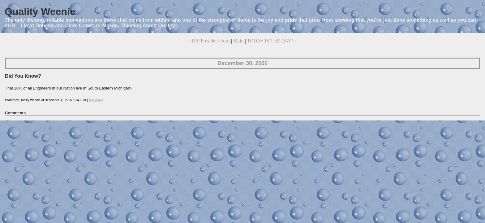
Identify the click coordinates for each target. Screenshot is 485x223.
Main (238, 40)
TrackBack (95, 100)
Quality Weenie (40, 11)
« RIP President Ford (209, 40)
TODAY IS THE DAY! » (272, 40)
